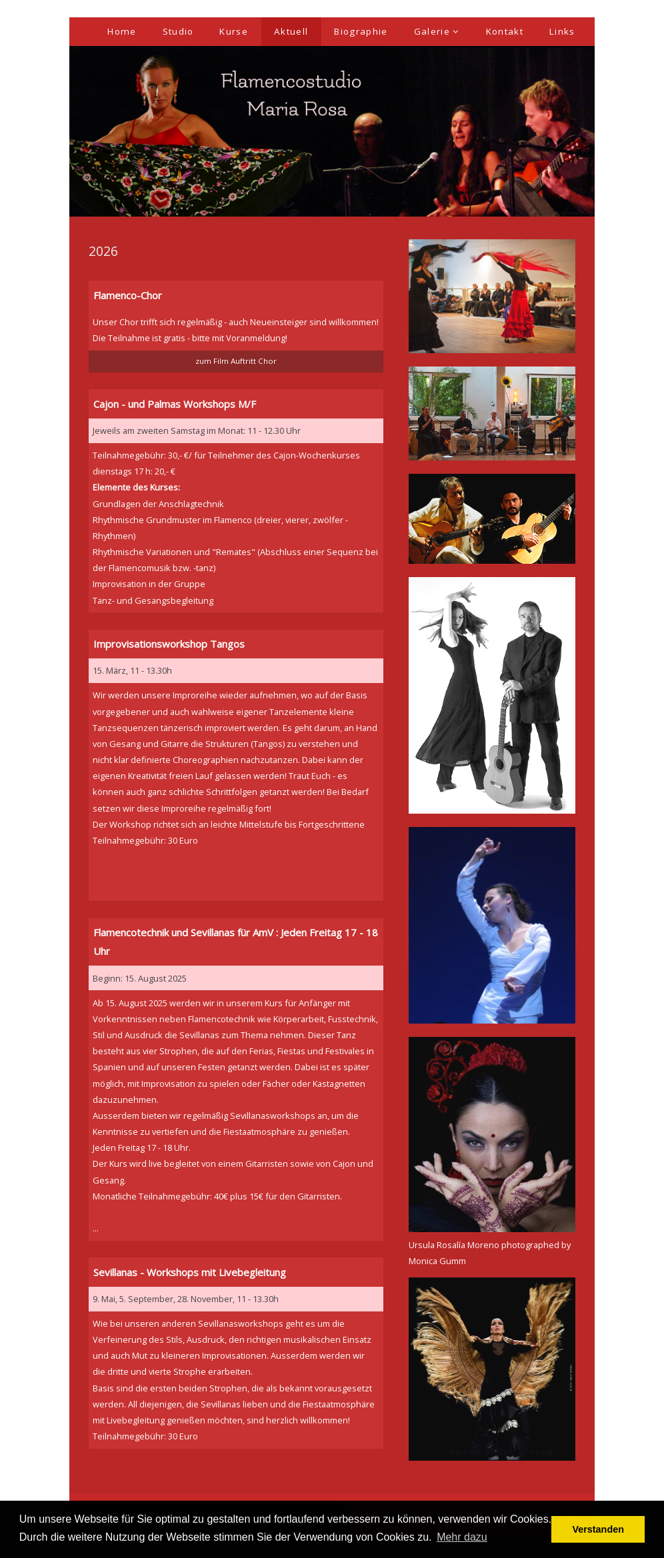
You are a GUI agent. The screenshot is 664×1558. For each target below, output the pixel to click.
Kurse (233, 31)
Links (562, 31)
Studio (178, 31)
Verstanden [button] (598, 1529)
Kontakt (504, 31)
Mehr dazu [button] (462, 1537)
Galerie (437, 31)
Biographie (360, 31)
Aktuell (291, 31)
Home (121, 31)
